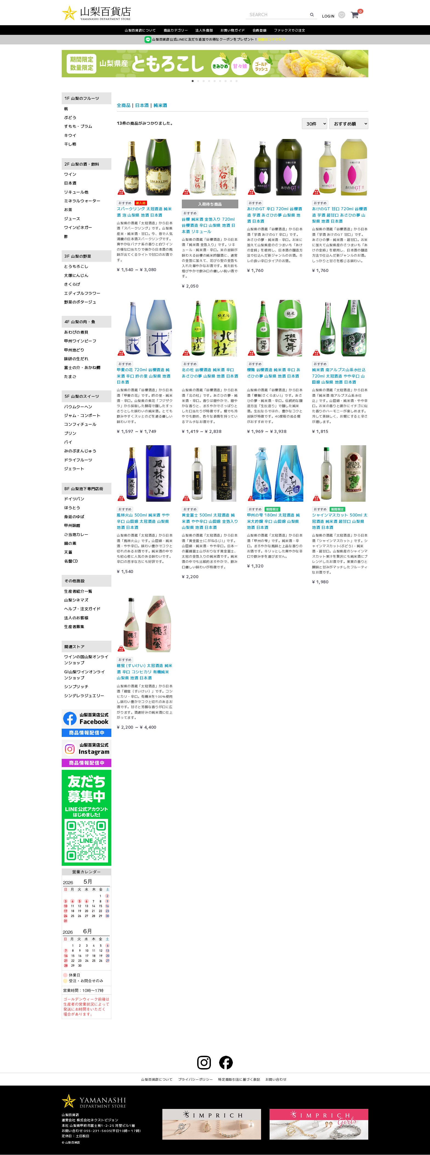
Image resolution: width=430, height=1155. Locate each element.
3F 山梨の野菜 (77, 256)
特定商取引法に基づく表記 (239, 1079)
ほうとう (72, 507)
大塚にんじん (76, 275)
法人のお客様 (76, 617)
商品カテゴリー (176, 30)
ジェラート (74, 469)
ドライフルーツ (78, 459)
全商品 (124, 105)
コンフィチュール (80, 424)
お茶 (68, 209)
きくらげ (72, 284)
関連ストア (74, 646)
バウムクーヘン (78, 406)
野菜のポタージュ (80, 302)
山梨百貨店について (140, 30)
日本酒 (70, 183)
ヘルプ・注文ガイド (82, 609)
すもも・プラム (78, 126)
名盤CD (71, 561)
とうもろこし (76, 266)
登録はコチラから (272, 39)
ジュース (72, 218)
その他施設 (74, 581)
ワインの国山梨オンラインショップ (86, 659)
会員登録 (260, 30)
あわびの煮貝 (76, 332)
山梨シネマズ (76, 600)
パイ (68, 442)
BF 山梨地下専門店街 (83, 488)
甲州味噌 (72, 525)
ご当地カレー (76, 534)
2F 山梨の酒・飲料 (81, 164)
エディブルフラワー (82, 293)
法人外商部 (204, 30)
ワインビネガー (78, 227)
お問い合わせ (275, 1079)
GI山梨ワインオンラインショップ (84, 674)
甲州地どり (74, 350)
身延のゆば (74, 516)
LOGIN (328, 16)
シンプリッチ (76, 686)
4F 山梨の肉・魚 (79, 322)
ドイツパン (74, 498)
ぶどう (70, 117)
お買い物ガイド (232, 30)
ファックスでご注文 (289, 30)
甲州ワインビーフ (80, 341)
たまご (70, 376)
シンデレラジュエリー (84, 695)
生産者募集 (74, 626)
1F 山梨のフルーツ (81, 98)
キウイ (70, 135)
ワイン (70, 174)
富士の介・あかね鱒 (82, 367)
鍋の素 (70, 543)
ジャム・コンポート (82, 415)
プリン (70, 433)
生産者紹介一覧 (78, 591)
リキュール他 (76, 192)
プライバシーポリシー (195, 1079)
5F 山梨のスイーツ (81, 396)
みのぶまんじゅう (80, 451)
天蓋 (68, 552)
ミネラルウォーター (82, 200)
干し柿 (70, 144)
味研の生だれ (76, 358)
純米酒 (160, 105)
